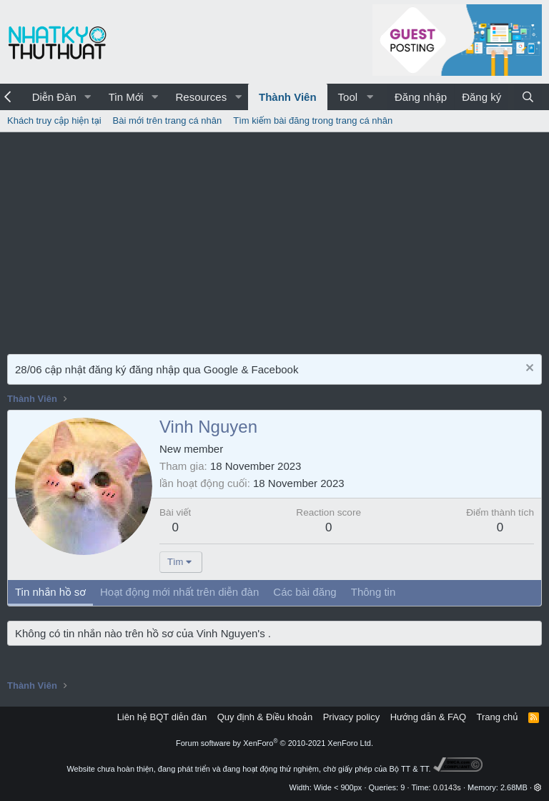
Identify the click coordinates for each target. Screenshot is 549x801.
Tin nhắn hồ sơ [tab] (50, 592)
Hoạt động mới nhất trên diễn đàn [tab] (179, 592)
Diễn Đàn (54, 97)
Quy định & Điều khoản (264, 717)
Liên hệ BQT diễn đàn (162, 717)
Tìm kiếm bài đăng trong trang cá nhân (312, 120)
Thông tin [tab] (373, 592)
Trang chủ (497, 717)
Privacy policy (351, 717)
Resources (201, 97)
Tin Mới (126, 97)
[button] (88, 97)
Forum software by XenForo (274, 743)
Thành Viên (288, 97)
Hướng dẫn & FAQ (428, 717)
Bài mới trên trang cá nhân (167, 120)
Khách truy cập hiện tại (54, 120)
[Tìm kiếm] (528, 97)
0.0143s (447, 787)
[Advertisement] (274, 239)
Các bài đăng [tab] (304, 592)
